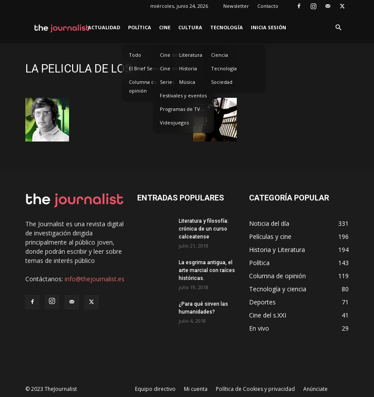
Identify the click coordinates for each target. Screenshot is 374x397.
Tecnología (226, 27)
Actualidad (104, 27)
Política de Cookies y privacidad (255, 389)
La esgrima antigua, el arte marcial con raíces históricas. (207, 270)
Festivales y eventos (183, 95)
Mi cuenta (196, 389)
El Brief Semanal (148, 68)
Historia (188, 68)
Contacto (267, 6)
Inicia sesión (268, 27)
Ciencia (219, 55)
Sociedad (221, 82)
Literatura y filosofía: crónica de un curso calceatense (204, 229)
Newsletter (236, 6)
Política (139, 27)
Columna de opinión (143, 86)
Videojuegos (174, 122)
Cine (164, 27)
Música (187, 82)
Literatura (190, 55)
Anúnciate (315, 389)
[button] (338, 28)
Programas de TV (180, 109)
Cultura (190, 27)
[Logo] (62, 27)
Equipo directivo (155, 389)
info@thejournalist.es (95, 279)
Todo (135, 55)
